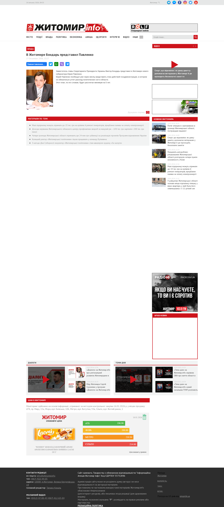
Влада (49, 37)
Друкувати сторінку (136, 112)
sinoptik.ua (185, 496)
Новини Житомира (163, 119)
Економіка (76, 37)
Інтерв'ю (115, 37)
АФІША (89, 37)
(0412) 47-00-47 (39, 498)
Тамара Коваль (53, 487)
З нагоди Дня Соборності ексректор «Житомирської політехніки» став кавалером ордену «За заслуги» (77, 143)
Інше (135, 37)
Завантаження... (35, 64)
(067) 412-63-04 (56, 498)
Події (39, 37)
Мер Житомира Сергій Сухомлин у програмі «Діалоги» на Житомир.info (98, 387)
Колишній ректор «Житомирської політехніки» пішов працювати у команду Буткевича (69, 139)
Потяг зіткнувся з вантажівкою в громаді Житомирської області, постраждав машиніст (181, 128)
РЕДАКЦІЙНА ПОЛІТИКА (90, 505)
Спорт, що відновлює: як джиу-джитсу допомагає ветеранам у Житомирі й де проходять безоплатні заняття (181, 141)
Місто (29, 37)
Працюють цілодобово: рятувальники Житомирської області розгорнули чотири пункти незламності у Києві (182, 156)
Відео (157, 46)
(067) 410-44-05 (39, 478)
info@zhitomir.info (46, 475)
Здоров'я (101, 37)
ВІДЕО (126, 37)
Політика (61, 37)
